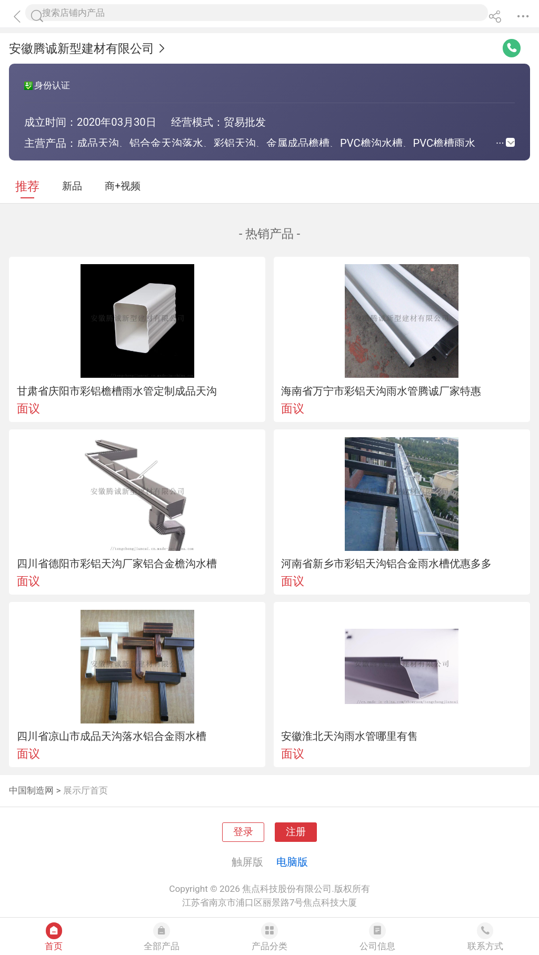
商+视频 (123, 186)
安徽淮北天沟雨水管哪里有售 (349, 736)
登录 (243, 832)
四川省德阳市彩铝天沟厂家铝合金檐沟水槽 (117, 563)
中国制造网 (31, 790)
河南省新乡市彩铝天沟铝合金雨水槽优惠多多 (386, 563)
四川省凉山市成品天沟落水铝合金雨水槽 (111, 736)
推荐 (27, 186)
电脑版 (292, 862)
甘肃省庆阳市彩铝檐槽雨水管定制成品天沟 (117, 391)
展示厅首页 (85, 790)
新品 (72, 186)
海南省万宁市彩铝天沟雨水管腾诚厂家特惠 (381, 391)
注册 (296, 832)
